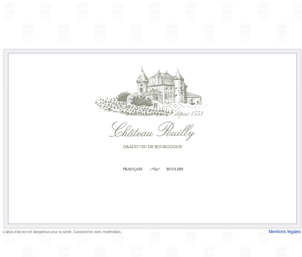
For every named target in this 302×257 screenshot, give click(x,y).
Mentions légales (285, 231)
